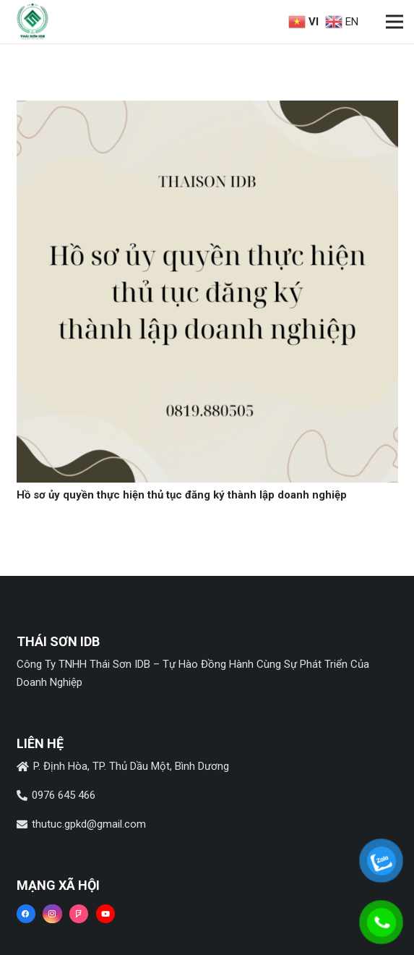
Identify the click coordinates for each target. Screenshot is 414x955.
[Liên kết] (32, 21)
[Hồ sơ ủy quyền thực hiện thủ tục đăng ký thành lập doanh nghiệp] (207, 109)
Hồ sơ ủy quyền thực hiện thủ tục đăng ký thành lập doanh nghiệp (182, 494)
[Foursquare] (78, 913)
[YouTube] (105, 913)
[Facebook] (26, 913)
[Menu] (394, 22)
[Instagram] (52, 913)
